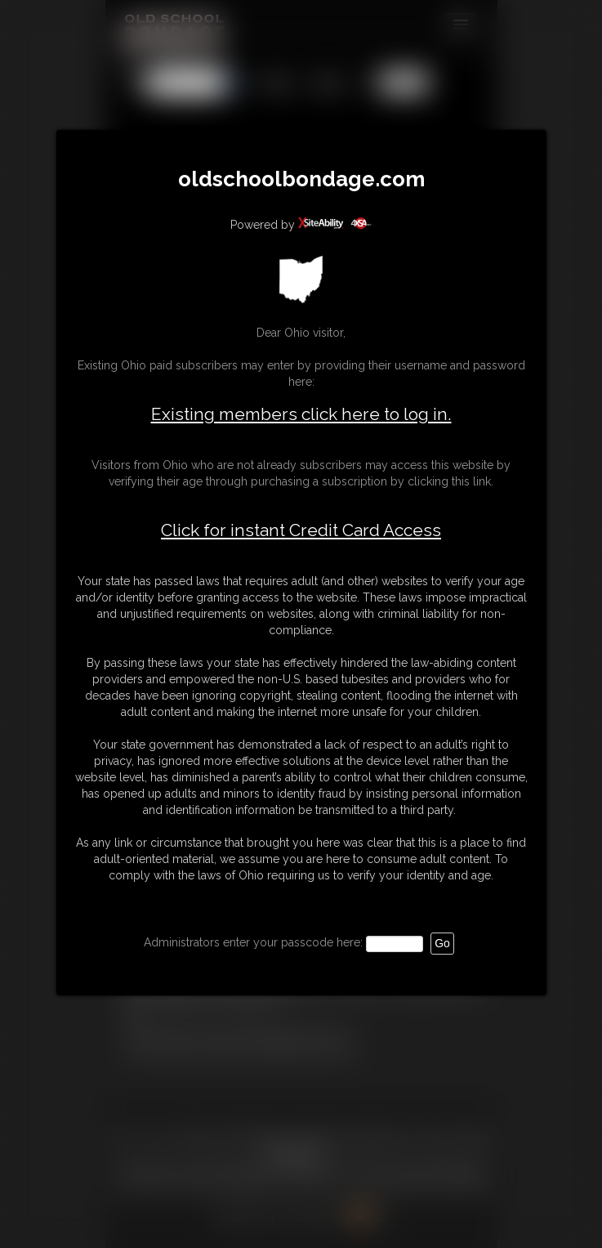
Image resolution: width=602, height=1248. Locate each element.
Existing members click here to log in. (301, 414)
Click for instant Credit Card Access (301, 530)
